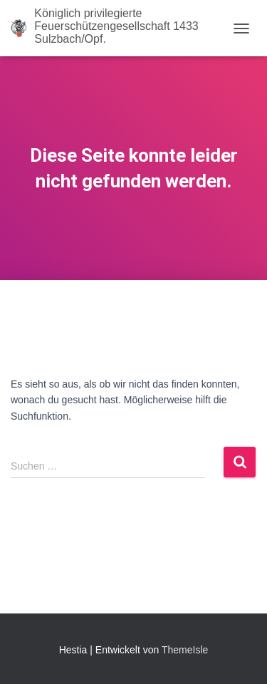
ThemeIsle (185, 650)
